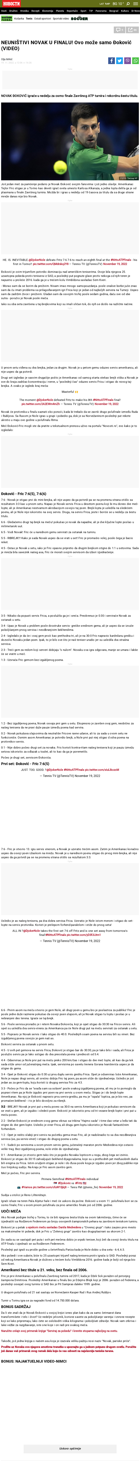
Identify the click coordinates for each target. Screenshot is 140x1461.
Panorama (101, 10)
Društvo (13, 10)
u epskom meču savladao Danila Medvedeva (53, 1227)
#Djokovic (64, 1183)
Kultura (125, 10)
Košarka (19, 18)
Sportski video (61, 18)
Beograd (113, 10)
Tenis (29, 18)
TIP (91, 10)
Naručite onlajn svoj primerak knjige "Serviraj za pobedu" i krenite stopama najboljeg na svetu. (59, 1331)
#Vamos (27, 1187)
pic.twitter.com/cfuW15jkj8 (49, 1187)
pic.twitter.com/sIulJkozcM (102, 770)
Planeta (60, 10)
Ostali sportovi (42, 18)
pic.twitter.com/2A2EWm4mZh (41, 404)
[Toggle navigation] (135, 3)
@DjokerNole (37, 260)
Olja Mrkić (6, 59)
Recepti (35, 10)
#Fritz (78, 1183)
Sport (83, 10)
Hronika (24, 10)
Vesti (4, 10)
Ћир (107, 4)
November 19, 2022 (115, 264)
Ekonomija (47, 10)
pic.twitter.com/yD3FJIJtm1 (84, 935)
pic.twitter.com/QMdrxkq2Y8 (50, 264)
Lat (102, 4)
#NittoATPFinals (121, 260)
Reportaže (72, 10)
